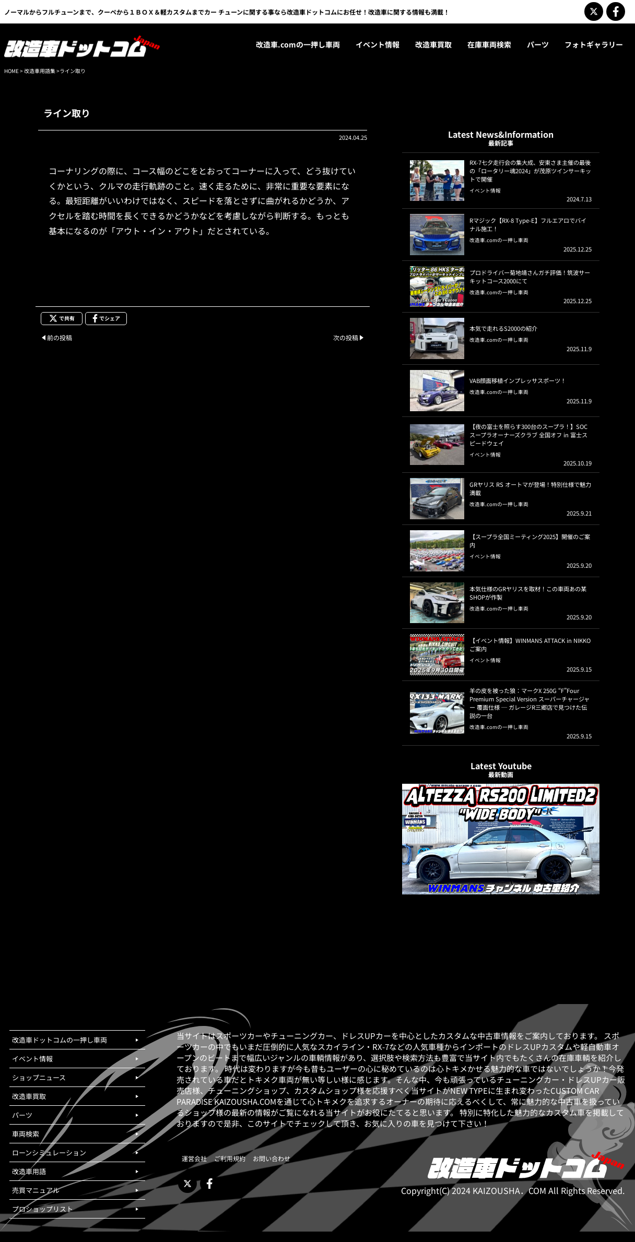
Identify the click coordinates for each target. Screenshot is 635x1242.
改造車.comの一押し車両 (498, 240)
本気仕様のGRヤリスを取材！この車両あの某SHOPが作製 (527, 592)
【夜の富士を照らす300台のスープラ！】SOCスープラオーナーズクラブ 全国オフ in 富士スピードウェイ (528, 434)
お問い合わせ (271, 1158)
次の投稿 (345, 337)
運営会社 (194, 1158)
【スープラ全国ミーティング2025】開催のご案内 (529, 540)
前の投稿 (59, 337)
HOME (11, 71)
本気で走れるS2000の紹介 (503, 328)
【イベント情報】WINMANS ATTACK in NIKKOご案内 (530, 644)
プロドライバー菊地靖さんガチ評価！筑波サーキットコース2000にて (529, 276)
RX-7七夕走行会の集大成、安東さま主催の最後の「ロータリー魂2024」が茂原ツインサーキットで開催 (530, 170)
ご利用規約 (229, 1158)
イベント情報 (485, 190)
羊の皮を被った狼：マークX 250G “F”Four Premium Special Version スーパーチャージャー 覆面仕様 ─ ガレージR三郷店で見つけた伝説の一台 (529, 703)
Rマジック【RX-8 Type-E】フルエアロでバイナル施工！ (527, 224)
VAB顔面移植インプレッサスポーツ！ (517, 380)
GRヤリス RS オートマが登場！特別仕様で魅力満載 (530, 488)
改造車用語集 (39, 71)
